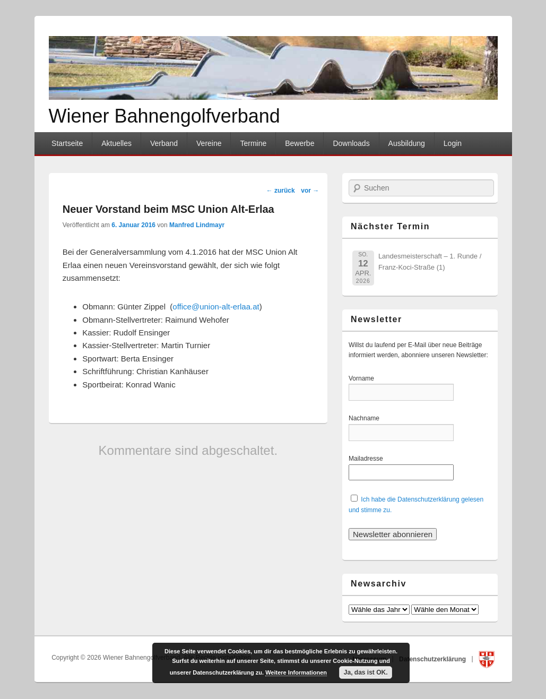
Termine (253, 143)
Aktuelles (116, 143)
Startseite (67, 143)
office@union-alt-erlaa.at (215, 306)
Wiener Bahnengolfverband (164, 116)
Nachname (367, 418)
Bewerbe (299, 143)
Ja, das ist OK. (366, 672)
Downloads (351, 143)
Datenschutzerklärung (433, 658)
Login (453, 143)
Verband (164, 143)
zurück (280, 190)
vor (310, 190)
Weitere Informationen (296, 672)
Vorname (367, 378)
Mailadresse (367, 458)
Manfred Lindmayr (196, 225)
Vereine (208, 143)
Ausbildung (406, 143)
